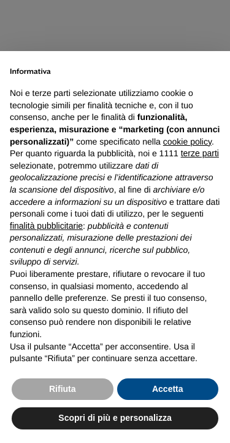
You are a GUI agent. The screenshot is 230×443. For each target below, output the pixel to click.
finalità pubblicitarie (46, 226)
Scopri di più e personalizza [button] (114, 418)
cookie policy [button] (187, 141)
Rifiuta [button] (62, 389)
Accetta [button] (167, 389)
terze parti (200, 153)
